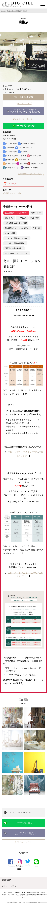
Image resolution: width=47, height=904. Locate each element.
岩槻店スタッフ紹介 (12, 193)
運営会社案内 (7, 880)
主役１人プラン (15, 452)
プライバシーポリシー (24, 119)
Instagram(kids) (19, 866)
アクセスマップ (24, 104)
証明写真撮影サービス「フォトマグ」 (31, 174)
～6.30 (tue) (10, 183)
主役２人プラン (30, 452)
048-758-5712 (26, 97)
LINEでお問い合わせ (23, 125)
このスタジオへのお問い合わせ (19, 812)
